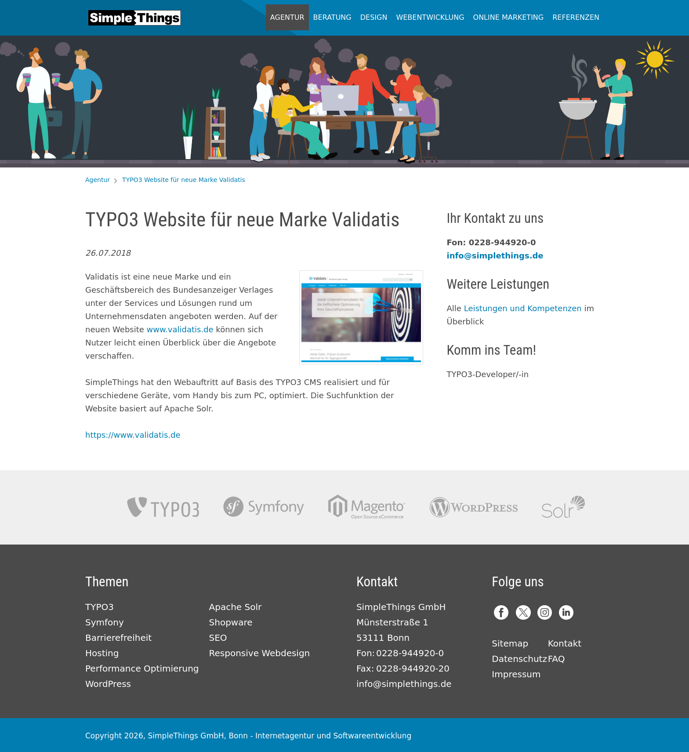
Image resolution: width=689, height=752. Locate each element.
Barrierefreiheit (118, 637)
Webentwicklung (430, 17)
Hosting (102, 653)
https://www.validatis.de (133, 435)
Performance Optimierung (142, 668)
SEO (218, 637)
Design (374, 17)
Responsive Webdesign (259, 653)
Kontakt (565, 643)
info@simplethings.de (495, 255)
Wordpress (474, 506)
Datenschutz (519, 659)
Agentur (287, 17)
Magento (367, 506)
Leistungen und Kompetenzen (523, 308)
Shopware (231, 622)
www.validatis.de (180, 329)
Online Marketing (508, 17)
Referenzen (575, 17)
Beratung (332, 17)
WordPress (108, 684)
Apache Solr (563, 506)
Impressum (516, 674)
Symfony (263, 506)
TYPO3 (163, 506)
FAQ (556, 659)
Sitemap (510, 643)
